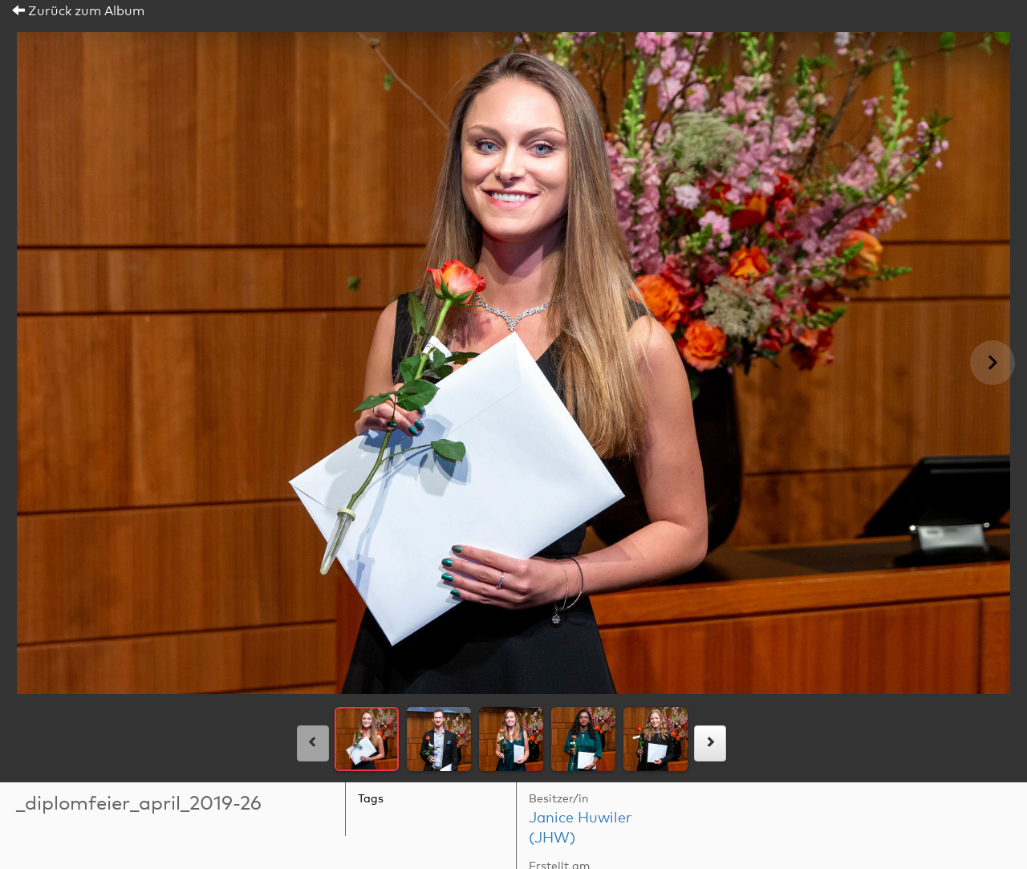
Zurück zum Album (78, 11)
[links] (313, 743)
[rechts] (710, 743)
